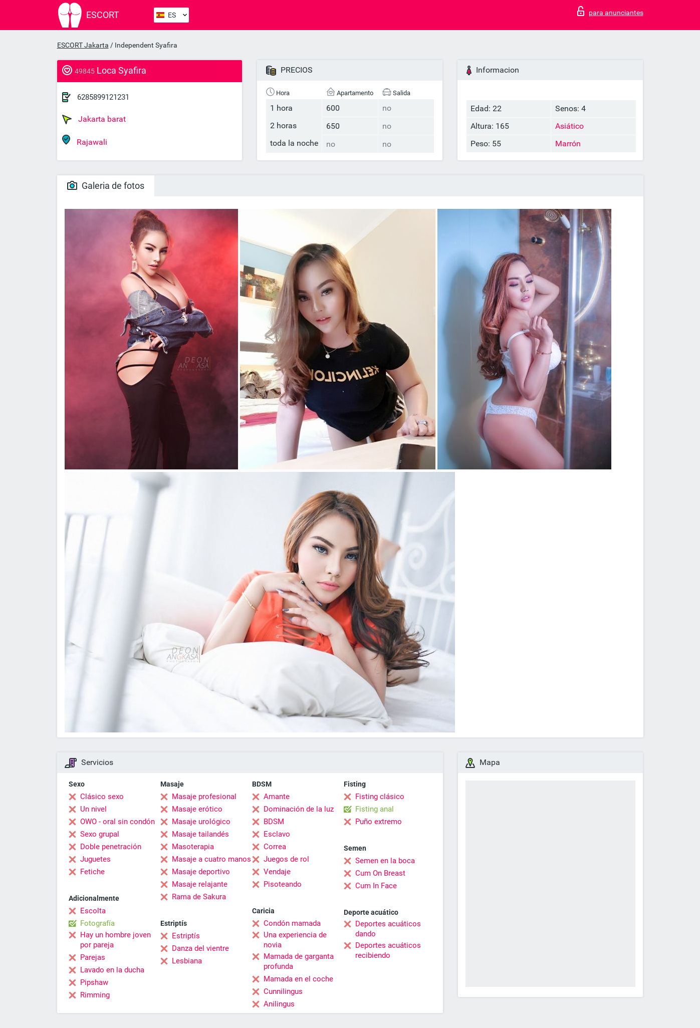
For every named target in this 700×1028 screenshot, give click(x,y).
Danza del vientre (200, 948)
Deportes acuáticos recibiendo (388, 950)
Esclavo (277, 834)
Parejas (92, 957)
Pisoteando (283, 884)
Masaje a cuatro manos (211, 859)
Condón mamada (292, 923)
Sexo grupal (99, 834)
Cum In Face (376, 885)
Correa (275, 846)
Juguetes (95, 859)
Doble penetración (110, 846)
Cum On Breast (380, 873)
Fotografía (97, 923)
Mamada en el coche (298, 978)
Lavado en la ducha (112, 969)
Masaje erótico (197, 809)
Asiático (569, 126)
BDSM (274, 821)
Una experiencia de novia (295, 939)
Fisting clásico (379, 796)
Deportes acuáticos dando (388, 928)
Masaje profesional (204, 796)
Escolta (93, 910)
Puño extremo (378, 821)
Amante (277, 796)
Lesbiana (187, 960)
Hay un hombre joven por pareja (115, 939)
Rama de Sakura (199, 896)
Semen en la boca (385, 860)
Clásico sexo (102, 796)
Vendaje (277, 871)
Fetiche (92, 871)
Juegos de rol (286, 859)
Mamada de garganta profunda (299, 961)
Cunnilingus (283, 991)
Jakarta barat (94, 119)
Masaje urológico (201, 821)
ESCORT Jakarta (83, 45)
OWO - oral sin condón (117, 821)
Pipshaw (94, 982)
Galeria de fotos (105, 185)
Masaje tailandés (200, 834)
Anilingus (279, 1003)
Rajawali (84, 140)
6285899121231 (103, 97)
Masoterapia (193, 846)
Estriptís (186, 935)
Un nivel (93, 809)
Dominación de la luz (299, 809)
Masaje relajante (199, 884)
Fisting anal (374, 809)
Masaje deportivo (201, 871)
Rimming (95, 994)
